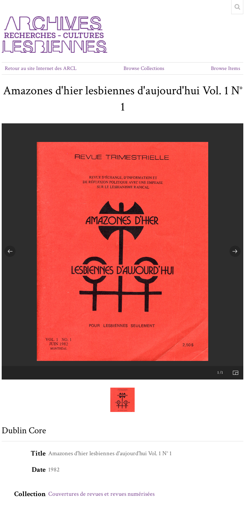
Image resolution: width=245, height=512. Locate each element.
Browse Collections (144, 68)
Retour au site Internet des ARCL (41, 68)
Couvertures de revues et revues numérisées (101, 494)
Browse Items (225, 68)
